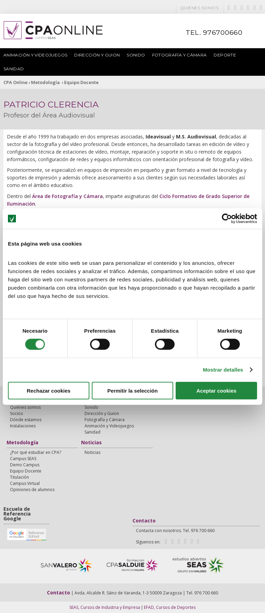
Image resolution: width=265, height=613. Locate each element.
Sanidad (13, 68)
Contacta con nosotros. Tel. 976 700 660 (175, 530)
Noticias (91, 443)
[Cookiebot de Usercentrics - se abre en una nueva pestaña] (227, 219)
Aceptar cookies (216, 390)
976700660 (223, 33)
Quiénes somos (199, 7)
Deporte (225, 55)
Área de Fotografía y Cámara (67, 196)
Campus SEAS (23, 458)
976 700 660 (206, 593)
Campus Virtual (25, 483)
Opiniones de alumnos (32, 489)
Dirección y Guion (97, 55)
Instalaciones (23, 426)
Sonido (136, 55)
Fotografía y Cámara (179, 55)
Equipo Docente (81, 82)
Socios (16, 413)
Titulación (19, 477)
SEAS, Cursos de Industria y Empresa (104, 607)
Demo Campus (24, 465)
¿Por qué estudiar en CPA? (35, 452)
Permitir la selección (132, 390)
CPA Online (15, 82)
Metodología (46, 82)
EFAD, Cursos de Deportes (170, 607)
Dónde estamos (25, 420)
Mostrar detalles (223, 370)
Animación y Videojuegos (35, 55)
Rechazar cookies (48, 390)
